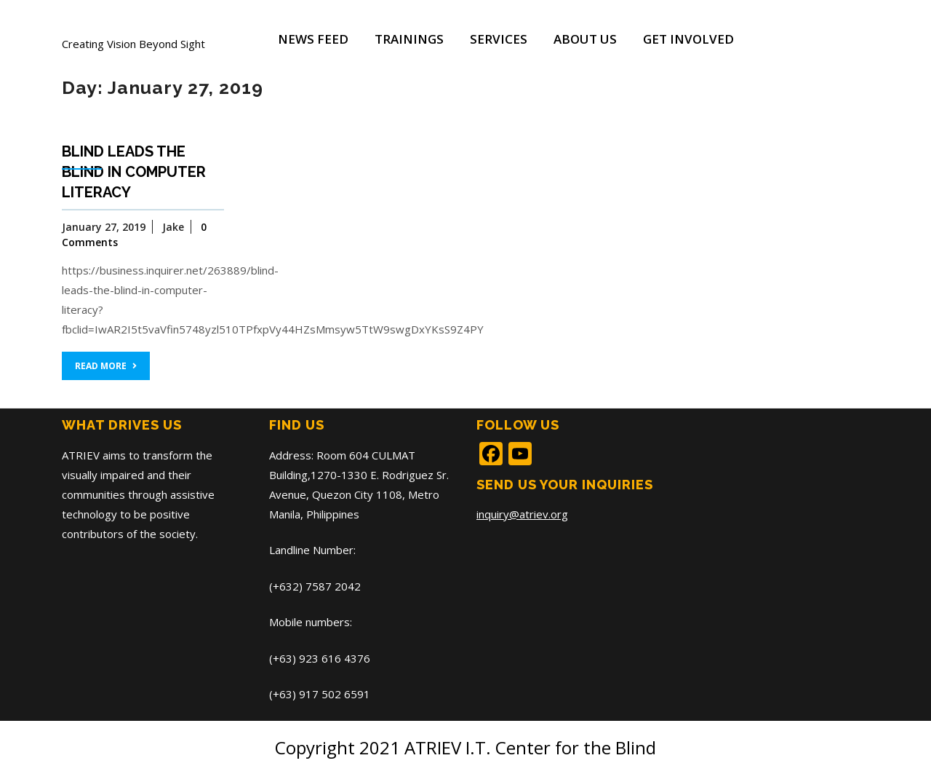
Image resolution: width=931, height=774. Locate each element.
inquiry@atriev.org (522, 514)
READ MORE (106, 366)
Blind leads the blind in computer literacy (134, 172)
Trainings (409, 39)
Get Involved (688, 39)
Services (498, 39)
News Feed (313, 39)
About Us (585, 39)
